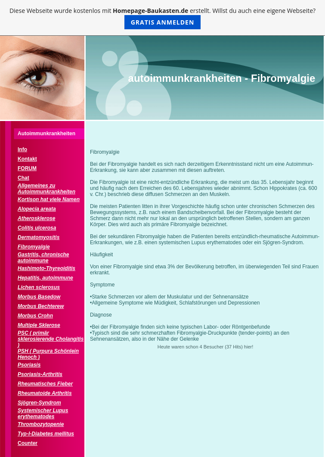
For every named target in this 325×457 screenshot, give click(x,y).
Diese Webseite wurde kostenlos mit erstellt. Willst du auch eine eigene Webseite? (162, 17)
